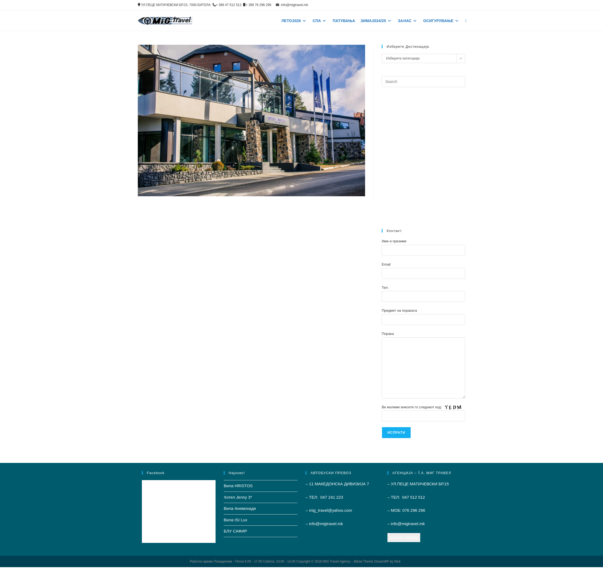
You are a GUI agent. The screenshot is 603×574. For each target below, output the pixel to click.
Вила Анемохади (240, 508)
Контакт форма (403, 537)
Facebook (156, 473)
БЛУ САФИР (235, 531)
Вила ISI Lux (235, 520)
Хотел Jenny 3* (238, 497)
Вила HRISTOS (238, 485)
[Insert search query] (423, 81)
